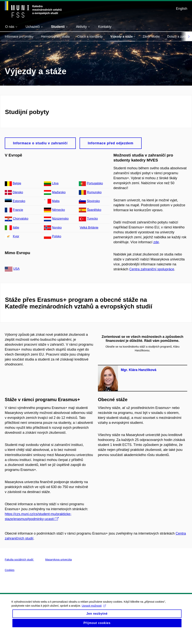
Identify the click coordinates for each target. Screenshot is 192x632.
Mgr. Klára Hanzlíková (138, 370)
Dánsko (18, 192)
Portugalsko (95, 183)
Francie (18, 209)
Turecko (92, 218)
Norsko (57, 227)
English (181, 8)
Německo (58, 209)
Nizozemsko (60, 218)
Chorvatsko (20, 218)
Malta (56, 201)
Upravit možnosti (94, 608)
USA (16, 268)
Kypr (16, 236)
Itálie (16, 227)
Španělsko (94, 209)
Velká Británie (89, 227)
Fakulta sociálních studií (19, 559)
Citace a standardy (90, 36)
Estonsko (19, 201)
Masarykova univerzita (58, 559)
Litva (55, 183)
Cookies (10, 570)
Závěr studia (151, 36)
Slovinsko (93, 201)
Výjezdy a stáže (122, 36)
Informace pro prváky (19, 36)
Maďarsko (59, 192)
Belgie (17, 183)
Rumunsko (94, 192)
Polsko (56, 236)
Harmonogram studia (55, 36)
